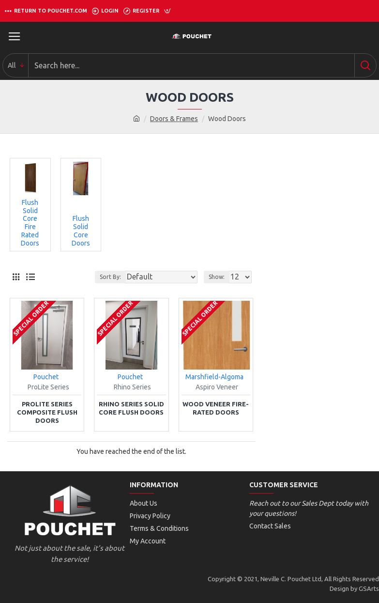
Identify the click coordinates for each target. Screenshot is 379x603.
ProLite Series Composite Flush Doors (47, 412)
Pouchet (46, 377)
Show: (217, 277)
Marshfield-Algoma (214, 377)
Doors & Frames (174, 119)
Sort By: (110, 277)
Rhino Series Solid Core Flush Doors (131, 408)
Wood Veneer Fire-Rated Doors (215, 408)
